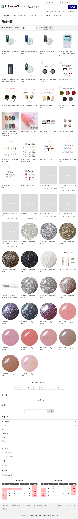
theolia (4, 445)
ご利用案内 (32, 15)
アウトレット (6, 465)
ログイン (71, 15)
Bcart (56, 515)
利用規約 (60, 505)
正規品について (7, 475)
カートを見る (58, 15)
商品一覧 (6, 15)
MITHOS (4, 425)
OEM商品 (5, 449)
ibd (3, 429)
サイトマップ (70, 505)
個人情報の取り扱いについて (44, 505)
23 (54, 387)
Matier (4, 441)
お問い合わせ (45, 15)
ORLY (4, 437)
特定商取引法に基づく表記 (21, 505)
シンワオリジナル (8, 456)
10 (45, 387)
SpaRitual (5, 433)
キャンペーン (6, 452)
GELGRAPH (6, 421)
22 (50, 387)
